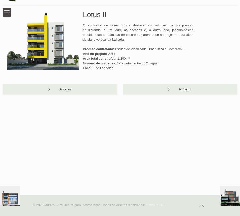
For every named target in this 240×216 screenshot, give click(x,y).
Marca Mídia (155, 205)
